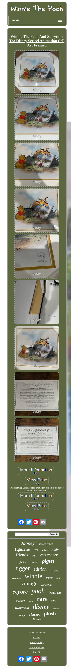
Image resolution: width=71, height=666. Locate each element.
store (31, 601)
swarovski (22, 608)
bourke (54, 592)
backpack (20, 601)
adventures (45, 544)
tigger (23, 568)
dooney (27, 543)
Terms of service (36, 647)
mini (59, 577)
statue (56, 608)
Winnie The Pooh (37, 632)
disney (41, 606)
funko (23, 562)
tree (36, 550)
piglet (48, 561)
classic (34, 614)
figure (37, 619)
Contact (36, 637)
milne (45, 550)
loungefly (54, 571)
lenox (49, 577)
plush (50, 614)
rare (42, 599)
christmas (16, 578)
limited (34, 562)
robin (55, 550)
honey (21, 615)
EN (34, 652)
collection (46, 584)
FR (39, 652)
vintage (29, 583)
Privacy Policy (36, 642)
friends (22, 555)
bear (54, 600)
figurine (22, 549)
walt (34, 555)
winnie (33, 575)
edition (40, 569)
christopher (49, 555)
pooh (38, 591)
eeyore (20, 591)
